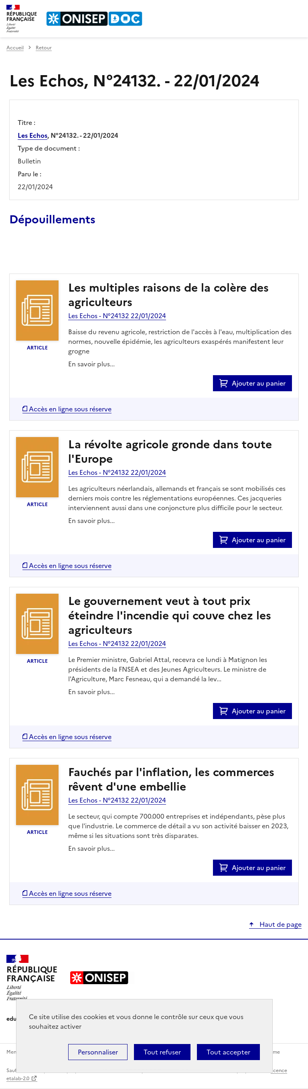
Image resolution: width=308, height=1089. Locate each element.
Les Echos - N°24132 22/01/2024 (117, 316)
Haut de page (280, 924)
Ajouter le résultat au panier (62, 255)
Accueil (15, 47)
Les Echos (32, 135)
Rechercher (281, 10)
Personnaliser (98, 1052)
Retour (44, 47)
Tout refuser (162, 1052)
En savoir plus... (91, 364)
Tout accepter (228, 1052)
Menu (297, 10)
